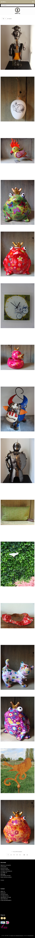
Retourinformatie (4, 868)
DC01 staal (3, 874)
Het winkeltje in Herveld (5, 875)
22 (24, 854)
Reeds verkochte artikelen (6, 877)
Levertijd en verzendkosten (6, 871)
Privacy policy (3, 866)
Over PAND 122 (4, 872)
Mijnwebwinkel (30, 935)
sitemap (11, 935)
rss (14, 935)
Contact (2, 880)
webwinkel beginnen (19, 935)
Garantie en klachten (5, 869)
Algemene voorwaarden (6, 865)
